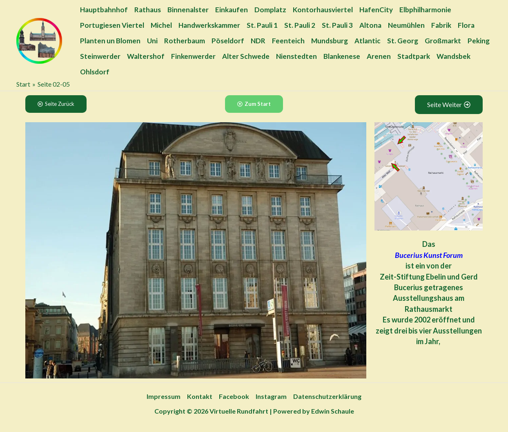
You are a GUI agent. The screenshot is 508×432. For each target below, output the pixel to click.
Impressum (163, 396)
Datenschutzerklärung (327, 396)
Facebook (234, 396)
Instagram (271, 396)
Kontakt (199, 396)
